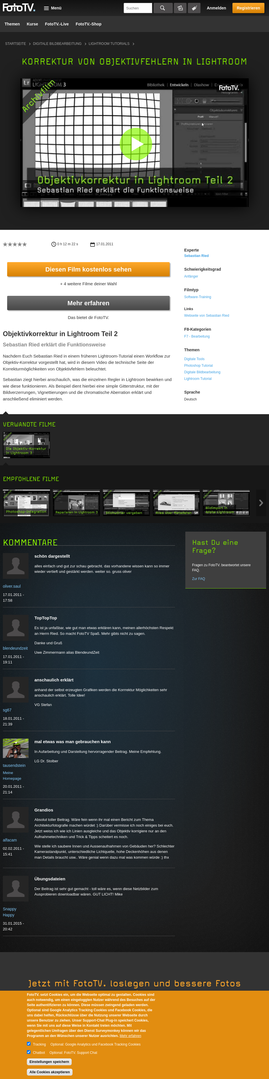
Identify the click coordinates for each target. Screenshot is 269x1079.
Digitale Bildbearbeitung (57, 44)
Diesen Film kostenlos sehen (88, 269)
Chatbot (39, 1053)
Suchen (163, 8)
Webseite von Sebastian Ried (206, 316)
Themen (12, 24)
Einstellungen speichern (49, 1062)
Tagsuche (194, 8)
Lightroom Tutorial (198, 379)
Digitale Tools (194, 359)
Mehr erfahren (88, 303)
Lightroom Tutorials (109, 44)
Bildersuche (180, 8)
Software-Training (197, 297)
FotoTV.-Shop (88, 24)
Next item (261, 503)
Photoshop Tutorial (198, 366)
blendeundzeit (15, 648)
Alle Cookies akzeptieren (49, 1072)
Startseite (15, 44)
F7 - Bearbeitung (197, 336)
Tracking (39, 1044)
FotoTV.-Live (57, 24)
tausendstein (14, 765)
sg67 (7, 710)
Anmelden (216, 8)
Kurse (32, 24)
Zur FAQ (198, 579)
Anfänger (191, 276)
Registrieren (248, 8)
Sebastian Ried (196, 256)
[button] (135, 144)
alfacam (10, 840)
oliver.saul (12, 586)
